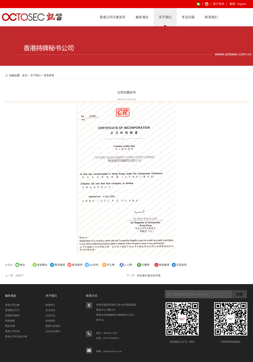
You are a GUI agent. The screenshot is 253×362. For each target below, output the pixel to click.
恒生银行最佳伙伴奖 (149, 275)
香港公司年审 (12, 331)
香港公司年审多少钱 (16, 336)
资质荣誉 (49, 75)
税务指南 (10, 320)
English (241, 3)
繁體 (232, 3)
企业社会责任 (53, 331)
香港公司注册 (12, 305)
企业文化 (50, 315)
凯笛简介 (50, 305)
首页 (25, 75)
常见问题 (188, 17)
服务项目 (142, 17)
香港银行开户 (12, 310)
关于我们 (165, 17)
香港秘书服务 (12, 315)
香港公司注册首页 (112, 17)
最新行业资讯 (53, 326)
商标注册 (10, 326)
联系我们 (211, 17)
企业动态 (50, 310)
